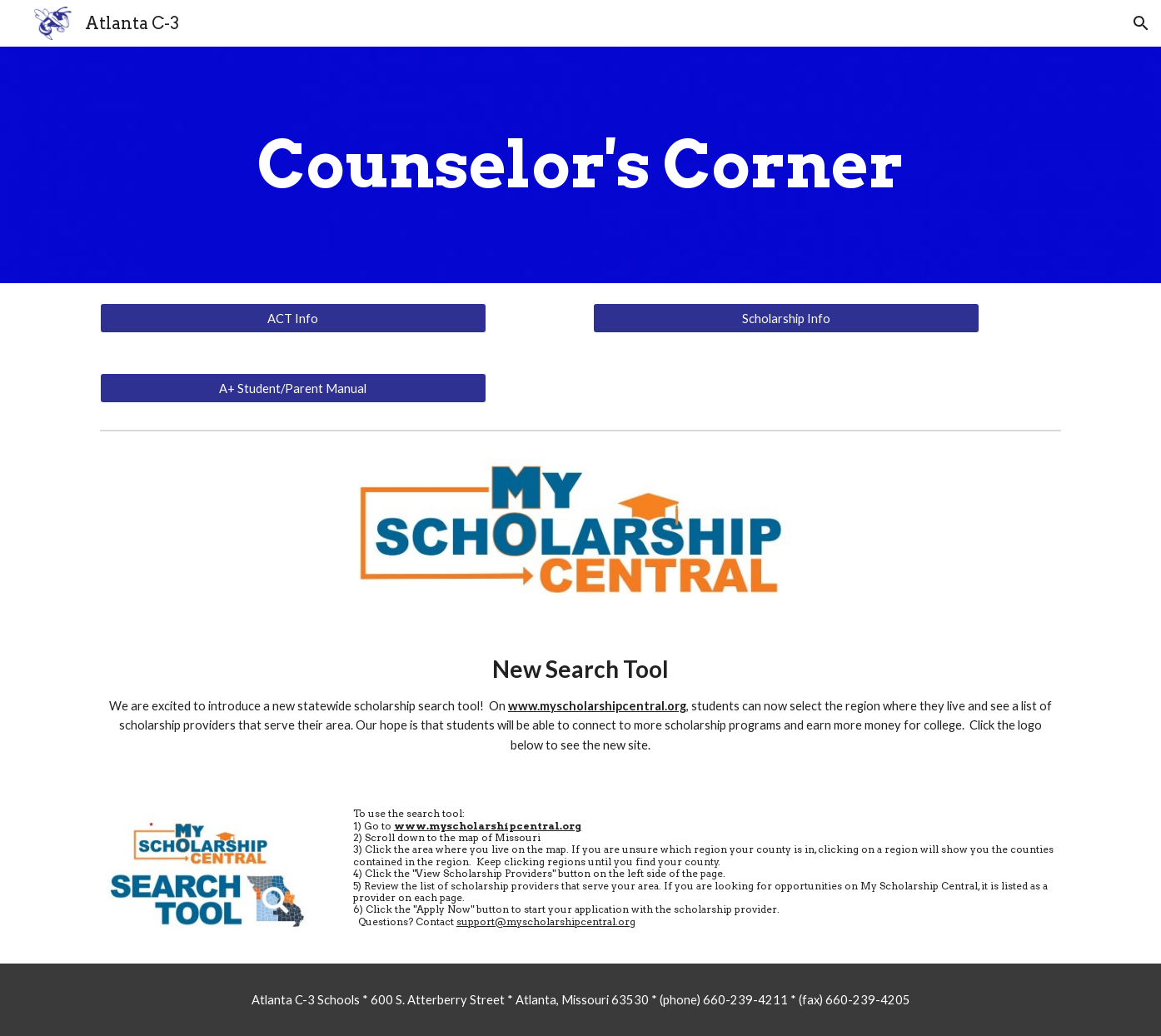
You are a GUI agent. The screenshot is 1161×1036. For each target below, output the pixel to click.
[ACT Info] (293, 318)
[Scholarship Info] (786, 318)
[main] (580, 165)
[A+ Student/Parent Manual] (293, 388)
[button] (1141, 23)
